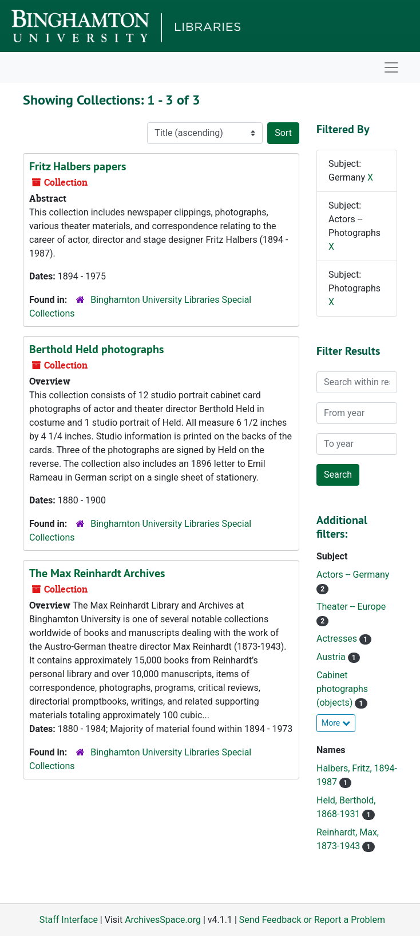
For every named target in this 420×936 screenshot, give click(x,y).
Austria (332, 656)
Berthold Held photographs (96, 349)
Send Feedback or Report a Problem (312, 919)
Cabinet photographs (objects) (342, 689)
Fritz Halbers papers (77, 166)
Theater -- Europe (351, 606)
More (336, 722)
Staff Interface (68, 919)
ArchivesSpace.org (163, 919)
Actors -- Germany (352, 574)
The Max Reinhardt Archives (97, 573)
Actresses (337, 638)
